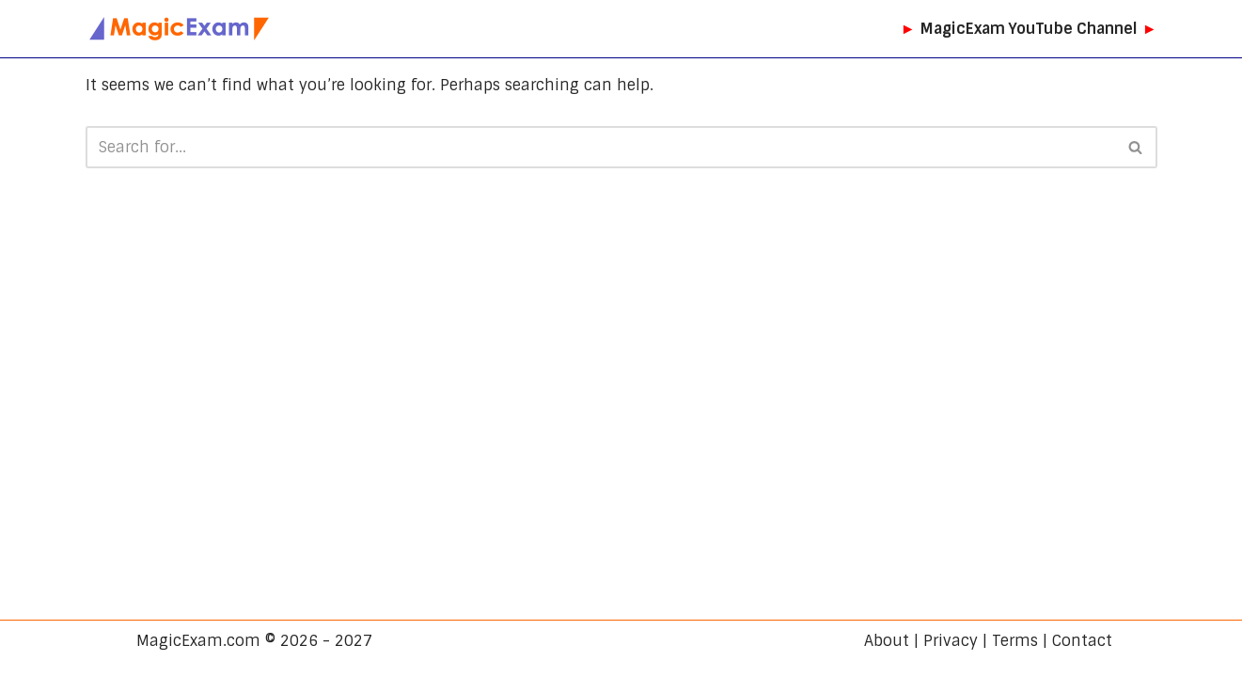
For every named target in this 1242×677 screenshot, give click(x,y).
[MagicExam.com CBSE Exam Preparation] (180, 28)
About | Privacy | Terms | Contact (988, 641)
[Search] (600, 147)
